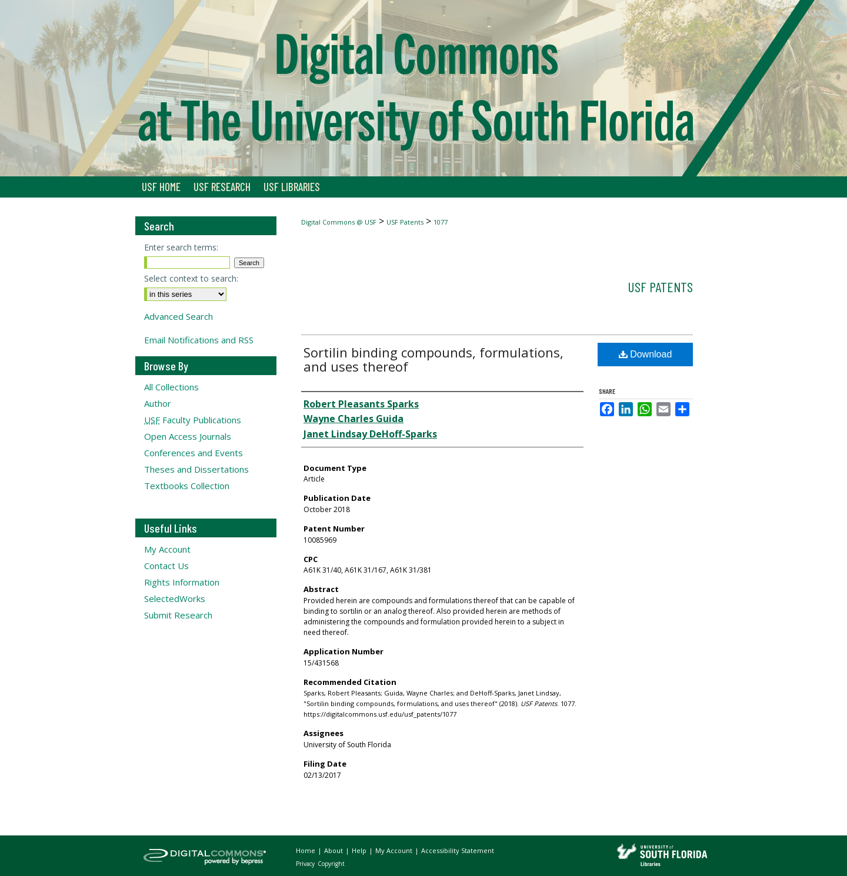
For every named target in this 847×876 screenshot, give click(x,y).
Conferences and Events (193, 453)
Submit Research (178, 615)
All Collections (171, 387)
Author (157, 403)
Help (360, 850)
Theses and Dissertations (196, 469)
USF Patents (405, 222)
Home (306, 850)
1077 (440, 222)
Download (645, 354)
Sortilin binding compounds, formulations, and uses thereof (433, 359)
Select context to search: (191, 278)
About (334, 850)
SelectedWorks (174, 598)
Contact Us (166, 565)
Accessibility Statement (457, 850)
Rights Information (181, 582)
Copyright (331, 864)
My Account (167, 549)
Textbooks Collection (186, 486)
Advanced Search (178, 316)
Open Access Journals (187, 436)
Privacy (306, 864)
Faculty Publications (192, 420)
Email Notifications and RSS (199, 340)
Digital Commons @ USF (338, 222)
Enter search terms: (181, 247)
